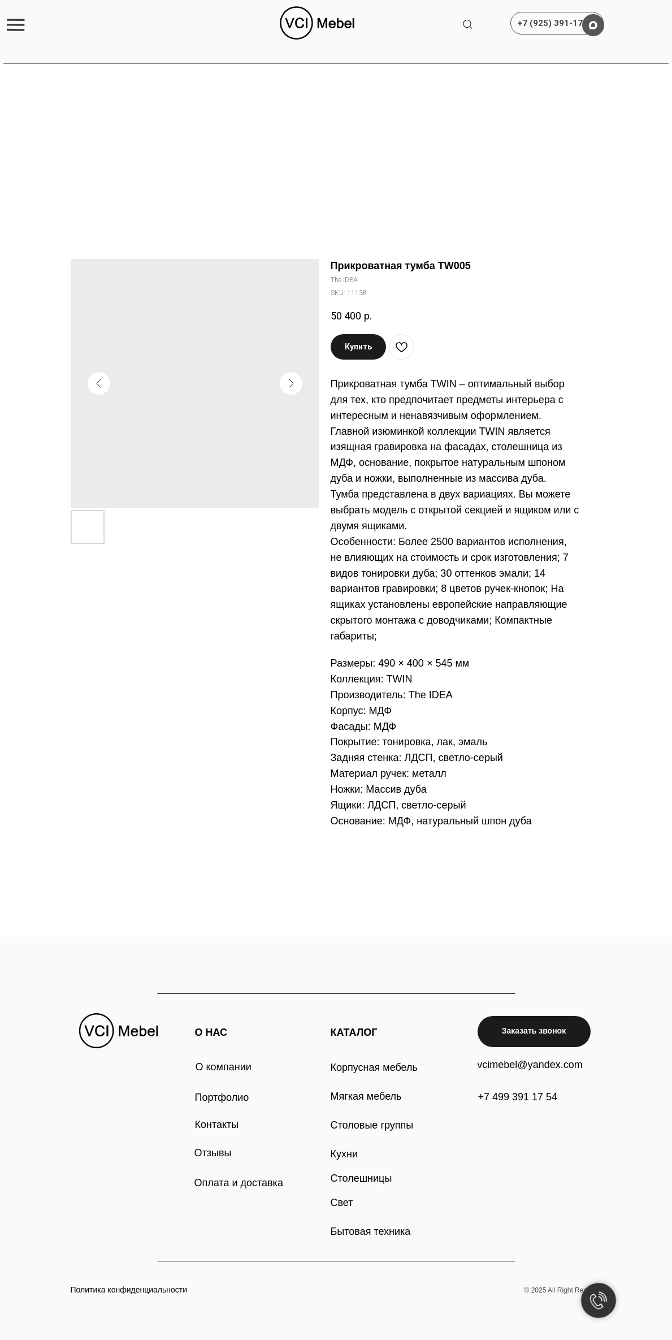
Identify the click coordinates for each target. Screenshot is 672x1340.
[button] (15, 24)
